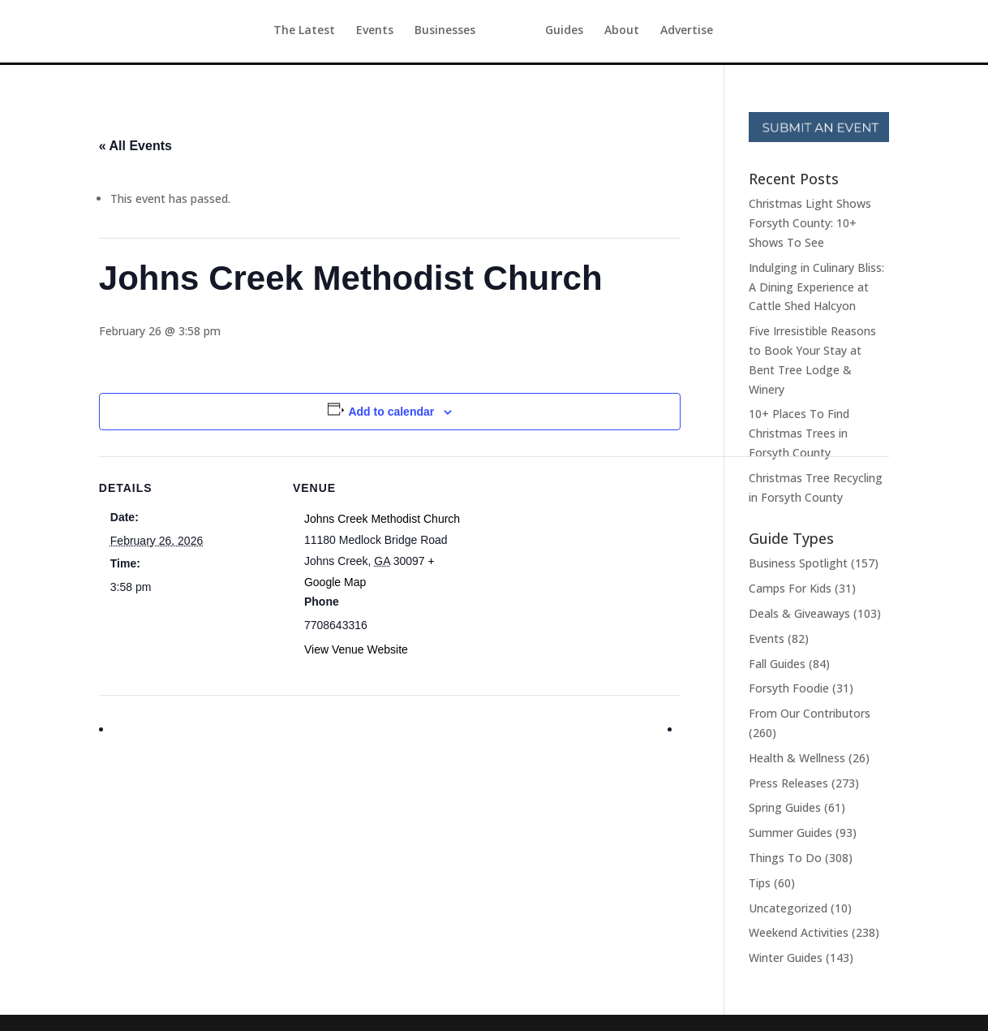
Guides (594, 33)
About (651, 33)
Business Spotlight (798, 563)
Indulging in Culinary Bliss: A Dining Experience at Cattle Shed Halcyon (816, 287)
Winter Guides (786, 957)
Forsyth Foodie (789, 688)
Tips (760, 883)
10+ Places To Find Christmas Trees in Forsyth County (799, 433)
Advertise (716, 33)
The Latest (274, 33)
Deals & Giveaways (799, 613)
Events (344, 33)
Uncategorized (788, 908)
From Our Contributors (809, 713)
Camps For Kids (790, 588)
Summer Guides (790, 832)
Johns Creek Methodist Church (382, 518)
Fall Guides (777, 663)
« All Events (135, 146)
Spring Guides (785, 807)
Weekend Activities (798, 932)
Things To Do (785, 857)
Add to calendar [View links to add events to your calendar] (391, 411)
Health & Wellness (797, 758)
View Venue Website (356, 649)
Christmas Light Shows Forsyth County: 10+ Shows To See (810, 223)
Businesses (414, 33)
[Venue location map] (572, 568)
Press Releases (788, 783)
